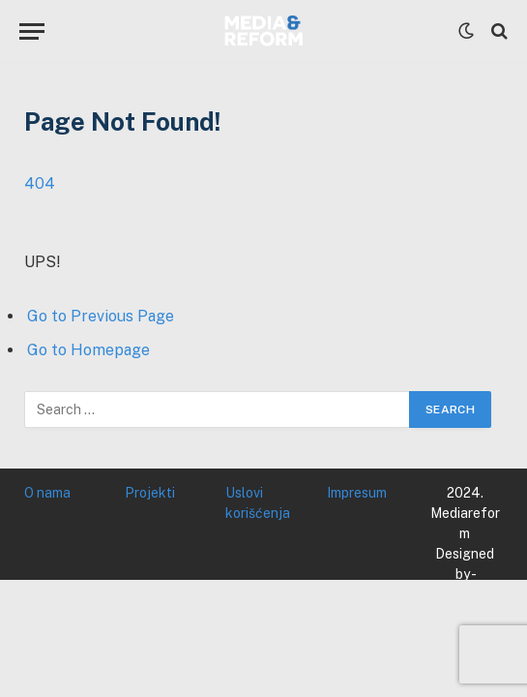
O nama (47, 492)
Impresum (357, 492)
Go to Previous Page (100, 316)
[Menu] (31, 31)
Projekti (150, 492)
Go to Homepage (88, 350)
